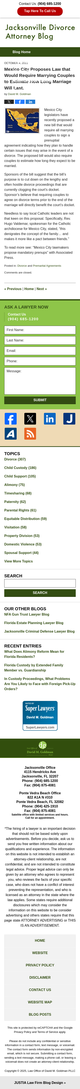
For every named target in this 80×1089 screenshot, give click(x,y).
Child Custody (20, 468)
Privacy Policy (40, 965)
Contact (22, 90)
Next (42, 289)
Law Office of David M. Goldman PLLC (51, 1070)
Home (29, 289)
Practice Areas (24, 71)
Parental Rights (20, 510)
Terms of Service (47, 1032)
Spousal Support (21, 553)
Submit (40, 400)
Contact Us (40, 990)
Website (40, 953)
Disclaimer (40, 977)
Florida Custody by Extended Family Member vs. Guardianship (33, 667)
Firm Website (23, 61)
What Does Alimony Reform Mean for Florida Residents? (34, 654)
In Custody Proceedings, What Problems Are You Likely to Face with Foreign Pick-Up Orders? (40, 684)
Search (40, 593)
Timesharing (18, 493)
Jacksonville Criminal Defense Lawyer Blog (39, 631)
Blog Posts (40, 1014)
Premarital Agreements (47, 265)
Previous (13, 289)
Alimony (14, 485)
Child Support (20, 476)
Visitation (15, 527)
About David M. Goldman (33, 80)
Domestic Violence (23, 544)
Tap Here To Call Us (40, 11)
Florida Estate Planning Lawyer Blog (33, 623)
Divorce (22, 265)
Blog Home (22, 52)
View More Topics (18, 561)
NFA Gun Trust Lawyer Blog (26, 614)
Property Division (21, 536)
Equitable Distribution (25, 519)
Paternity (15, 502)
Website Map (40, 1002)
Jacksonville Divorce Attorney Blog (40, 32)
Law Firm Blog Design (38, 1083)
